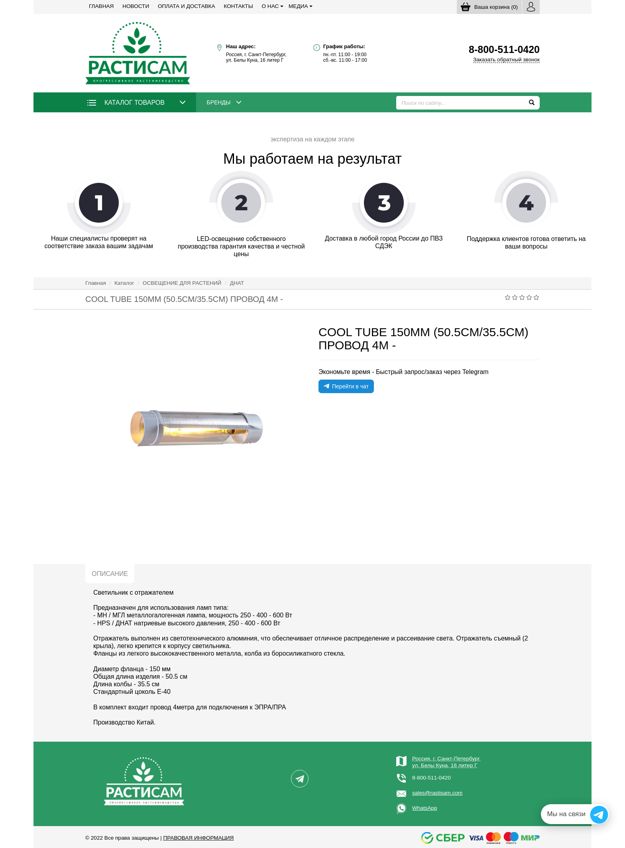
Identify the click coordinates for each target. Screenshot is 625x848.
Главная (101, 6)
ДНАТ (237, 283)
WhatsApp (424, 808)
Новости (135, 6)
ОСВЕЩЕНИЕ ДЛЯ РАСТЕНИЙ (182, 283)
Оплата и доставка (186, 6)
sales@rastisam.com (437, 793)
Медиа (298, 6)
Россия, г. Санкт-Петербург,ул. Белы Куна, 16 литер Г (446, 762)
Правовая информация (198, 838)
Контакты (238, 6)
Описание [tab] (110, 573)
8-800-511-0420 (431, 778)
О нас (270, 6)
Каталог (124, 283)
